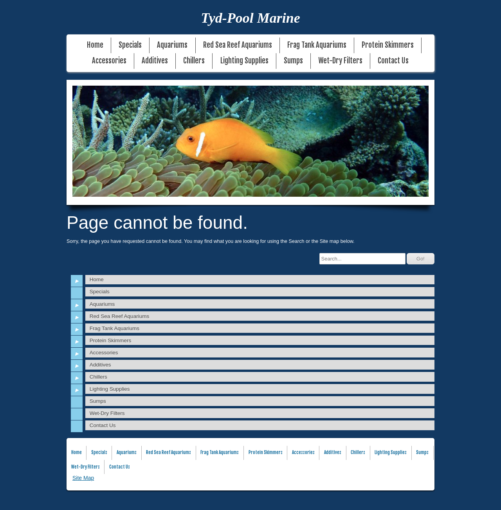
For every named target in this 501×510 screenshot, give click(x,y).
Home (95, 45)
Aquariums (172, 45)
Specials (130, 45)
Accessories (109, 60)
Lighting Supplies (244, 60)
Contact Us (393, 60)
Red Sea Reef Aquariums (237, 45)
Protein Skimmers (388, 45)
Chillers (194, 60)
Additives (155, 60)
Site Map (83, 478)
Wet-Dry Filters (340, 60)
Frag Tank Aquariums (316, 45)
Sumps (293, 60)
